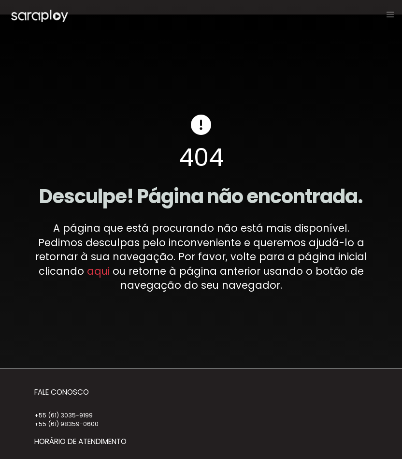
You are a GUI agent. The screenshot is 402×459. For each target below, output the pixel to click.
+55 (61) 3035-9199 (63, 415)
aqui (98, 271)
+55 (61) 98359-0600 (66, 424)
